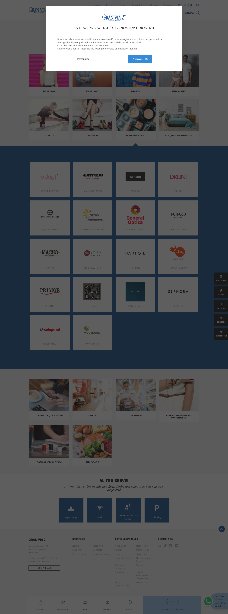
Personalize (83, 59)
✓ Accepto (140, 58)
